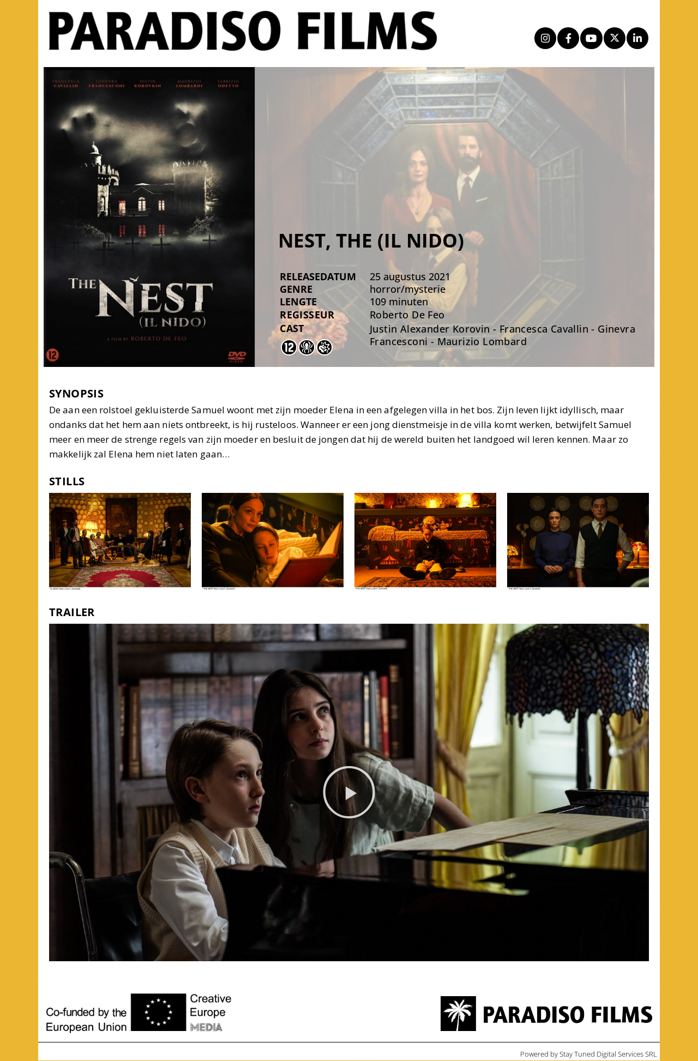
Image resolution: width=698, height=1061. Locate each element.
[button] (349, 792)
